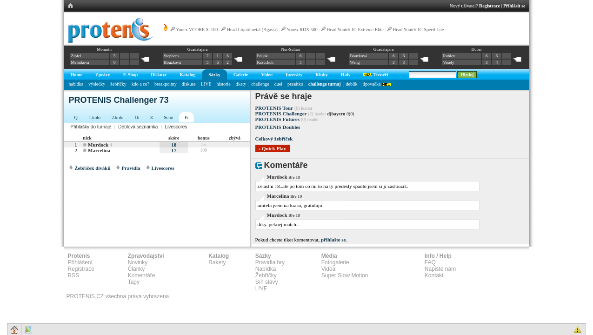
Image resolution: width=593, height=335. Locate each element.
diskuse (189, 84)
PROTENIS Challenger (281, 113)
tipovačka (377, 84)
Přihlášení (80, 262)
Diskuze (159, 74)
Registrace (489, 5)
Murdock (98, 144)
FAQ (430, 262)
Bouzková (172, 62)
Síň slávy (266, 282)
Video (267, 74)
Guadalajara (197, 49)
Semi (168, 117)
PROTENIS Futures (277, 119)
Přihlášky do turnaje (91, 126)
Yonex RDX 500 (302, 29)
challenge (260, 84)
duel (278, 84)
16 (136, 117)
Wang (355, 62)
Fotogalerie (335, 262)
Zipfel (76, 56)
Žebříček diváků (92, 168)
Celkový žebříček (274, 138)
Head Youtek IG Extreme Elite (354, 29)
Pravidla (130, 168)
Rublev (449, 56)
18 (173, 144)
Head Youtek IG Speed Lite (418, 29)
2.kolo (117, 117)
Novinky (138, 262)
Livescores (176, 126)
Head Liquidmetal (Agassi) (252, 29)
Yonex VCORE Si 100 (197, 29)
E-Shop (130, 74)
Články (136, 269)
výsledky (96, 84)
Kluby (321, 74)
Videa (328, 269)
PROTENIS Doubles (277, 127)
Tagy (134, 282)
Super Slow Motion (344, 275)
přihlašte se (333, 239)
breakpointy (165, 84)
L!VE (206, 84)
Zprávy (102, 74)
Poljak (262, 56)
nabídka (76, 84)
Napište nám (440, 269)
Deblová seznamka (138, 126)
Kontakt (434, 275)
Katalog (187, 74)
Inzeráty (294, 74)
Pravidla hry (270, 262)
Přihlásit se (514, 5)
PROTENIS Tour (274, 108)
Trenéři (375, 74)
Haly (346, 74)
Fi (186, 117)
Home (77, 74)
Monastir (104, 49)
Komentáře (141, 275)
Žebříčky (266, 275)
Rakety (217, 262)
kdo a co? (140, 84)
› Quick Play (273, 148)
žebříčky (118, 84)
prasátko (295, 84)
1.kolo (94, 117)
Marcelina (99, 150)
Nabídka (265, 269)
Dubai (476, 49)
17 (173, 150)
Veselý (448, 62)
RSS (74, 275)
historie (224, 84)
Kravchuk (265, 62)
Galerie (240, 74)
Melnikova (80, 62)
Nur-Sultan (290, 49)
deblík (352, 84)
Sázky (214, 74)
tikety (241, 84)
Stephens (172, 56)
